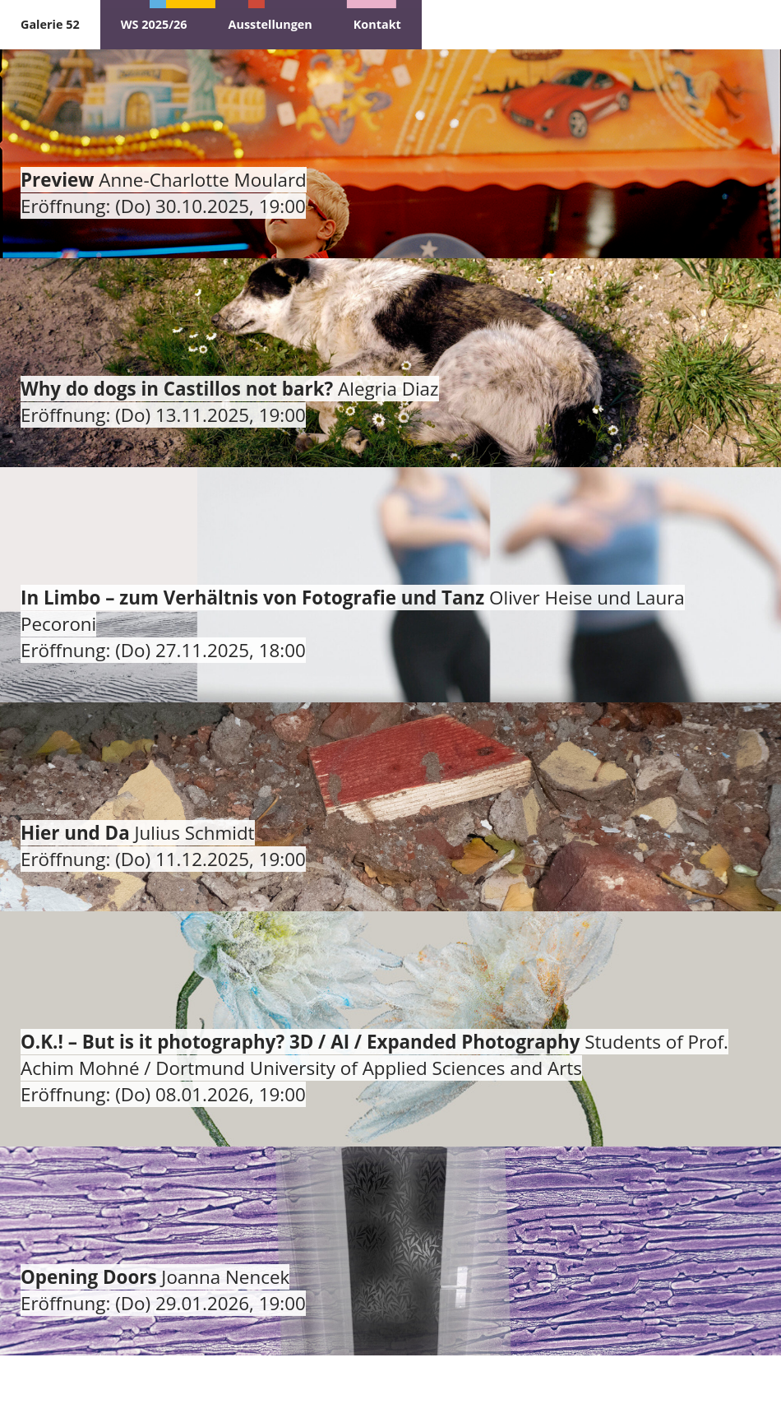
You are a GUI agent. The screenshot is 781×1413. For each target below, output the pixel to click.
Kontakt (377, 24)
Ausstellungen (270, 24)
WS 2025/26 (154, 24)
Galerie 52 (50, 24)
